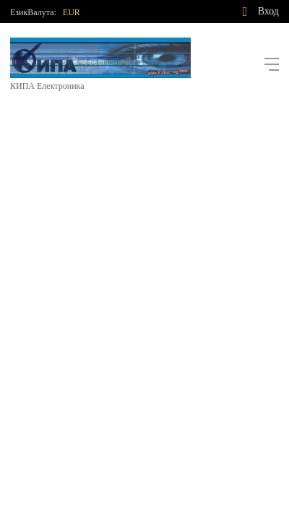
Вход (268, 11)
